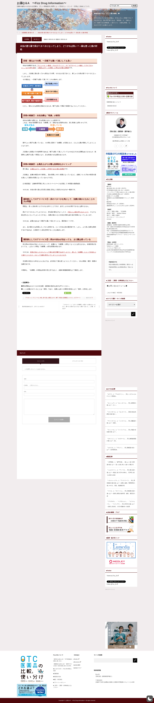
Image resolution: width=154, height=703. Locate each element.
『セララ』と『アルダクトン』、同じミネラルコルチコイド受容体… (121, 395)
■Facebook (77, 662)
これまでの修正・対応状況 (114, 292)
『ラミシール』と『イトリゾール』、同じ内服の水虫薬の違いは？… (121, 431)
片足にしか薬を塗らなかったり (78, 212)
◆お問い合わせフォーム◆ (117, 286)
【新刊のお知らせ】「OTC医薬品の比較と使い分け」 (62, 660)
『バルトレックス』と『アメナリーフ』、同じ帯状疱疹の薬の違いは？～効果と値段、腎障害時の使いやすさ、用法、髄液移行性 (121, 483)
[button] (150, 699)
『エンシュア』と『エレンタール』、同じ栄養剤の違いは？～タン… (121, 404)
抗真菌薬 (24, 32)
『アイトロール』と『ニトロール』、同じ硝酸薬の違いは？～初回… (121, 422)
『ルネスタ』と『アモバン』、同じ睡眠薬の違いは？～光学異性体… (121, 448)
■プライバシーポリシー (59, 682)
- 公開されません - (31, 385)
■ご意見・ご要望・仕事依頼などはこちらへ (62, 686)
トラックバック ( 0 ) (77, 361)
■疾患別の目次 (57, 676)
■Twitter (76, 659)
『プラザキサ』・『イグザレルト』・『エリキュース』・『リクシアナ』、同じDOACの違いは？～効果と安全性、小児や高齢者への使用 (121, 504)
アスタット (28, 297)
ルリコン (70, 297)
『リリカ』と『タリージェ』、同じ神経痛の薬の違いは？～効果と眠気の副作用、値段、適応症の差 (121, 493)
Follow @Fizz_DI (112, 50)
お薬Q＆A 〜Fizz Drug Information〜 (41, 3)
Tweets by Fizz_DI (113, 41)
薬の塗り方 (31, 32)
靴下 (57, 297)
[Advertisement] (40, 332)
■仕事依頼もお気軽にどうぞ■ (121, 141)
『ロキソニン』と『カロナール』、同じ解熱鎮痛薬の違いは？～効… (121, 439)
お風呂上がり (51, 297)
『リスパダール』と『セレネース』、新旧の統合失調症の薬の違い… (121, 413)
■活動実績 (56, 673)
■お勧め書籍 (76, 665)
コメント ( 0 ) (40, 361)
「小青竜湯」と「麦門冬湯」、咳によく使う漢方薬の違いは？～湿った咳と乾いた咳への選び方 (121, 463)
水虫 (41, 297)
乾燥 (60, 297)
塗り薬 (45, 297)
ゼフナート (77, 297)
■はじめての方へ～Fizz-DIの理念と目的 (62, 669)
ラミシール (36, 297)
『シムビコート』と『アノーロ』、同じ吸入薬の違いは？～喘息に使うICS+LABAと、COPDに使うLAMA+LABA (121, 472)
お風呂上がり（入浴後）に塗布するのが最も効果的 (47, 169)
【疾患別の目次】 (112, 106)
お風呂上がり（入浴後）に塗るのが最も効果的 (53, 68)
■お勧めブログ (77, 668)
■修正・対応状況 (57, 679)
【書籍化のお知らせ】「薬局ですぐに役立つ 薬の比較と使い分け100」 (62, 664)
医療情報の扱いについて (114, 102)
